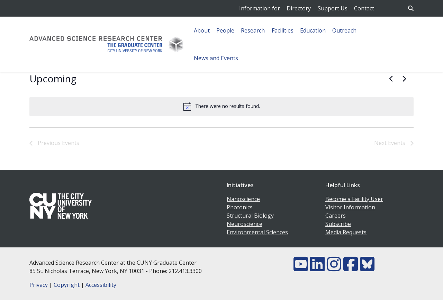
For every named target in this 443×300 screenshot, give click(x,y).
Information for (259, 8)
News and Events (216, 58)
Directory (299, 8)
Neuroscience (244, 224)
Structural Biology (250, 215)
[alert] (221, 106)
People (225, 30)
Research (253, 30)
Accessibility (100, 285)
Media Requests (346, 232)
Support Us (332, 8)
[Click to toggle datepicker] (52, 79)
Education (313, 30)
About (202, 30)
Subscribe (338, 224)
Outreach (344, 30)
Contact (364, 8)
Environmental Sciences (257, 232)
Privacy (38, 285)
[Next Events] (404, 79)
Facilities (282, 30)
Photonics (240, 207)
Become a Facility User (354, 199)
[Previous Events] (391, 79)
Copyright (67, 285)
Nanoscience (243, 199)
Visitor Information (350, 207)
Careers (335, 215)
